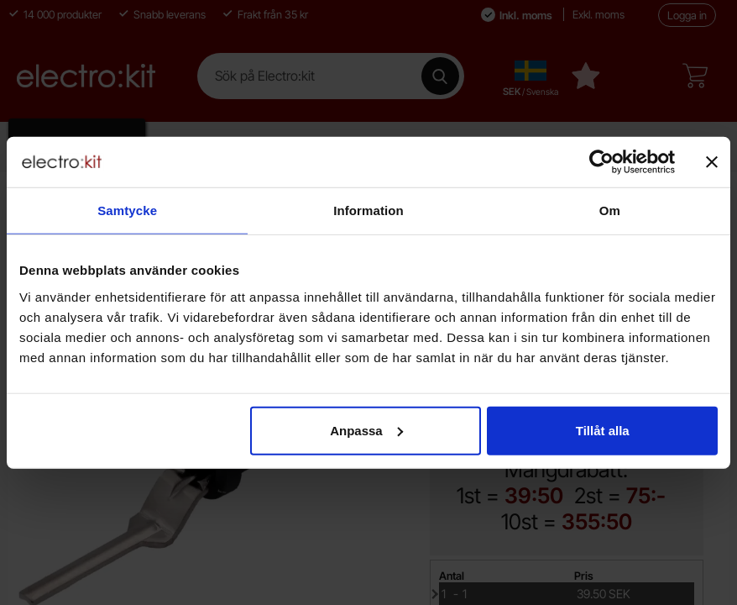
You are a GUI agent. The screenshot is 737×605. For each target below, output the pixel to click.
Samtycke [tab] (127, 210)
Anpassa (366, 430)
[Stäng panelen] (712, 162)
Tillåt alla (603, 430)
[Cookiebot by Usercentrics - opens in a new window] (601, 162)
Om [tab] (609, 210)
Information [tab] (368, 210)
